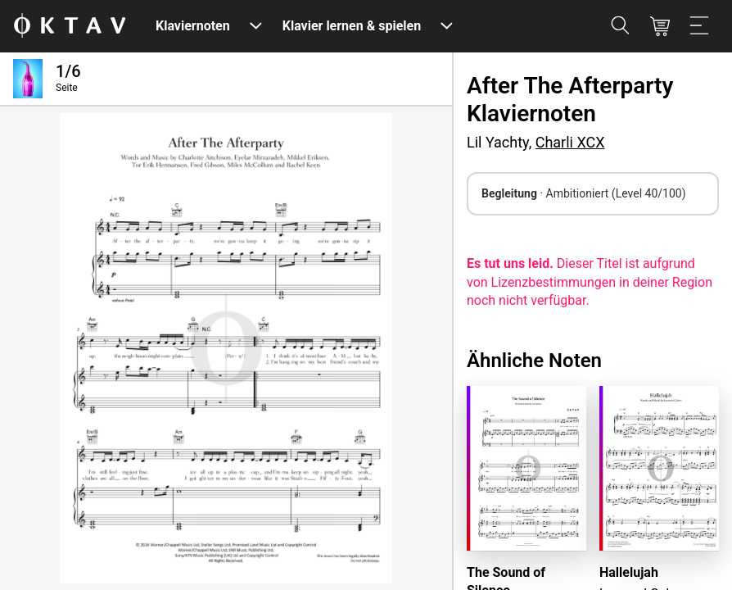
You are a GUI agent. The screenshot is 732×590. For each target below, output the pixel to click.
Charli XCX (570, 142)
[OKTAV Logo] (69, 26)
